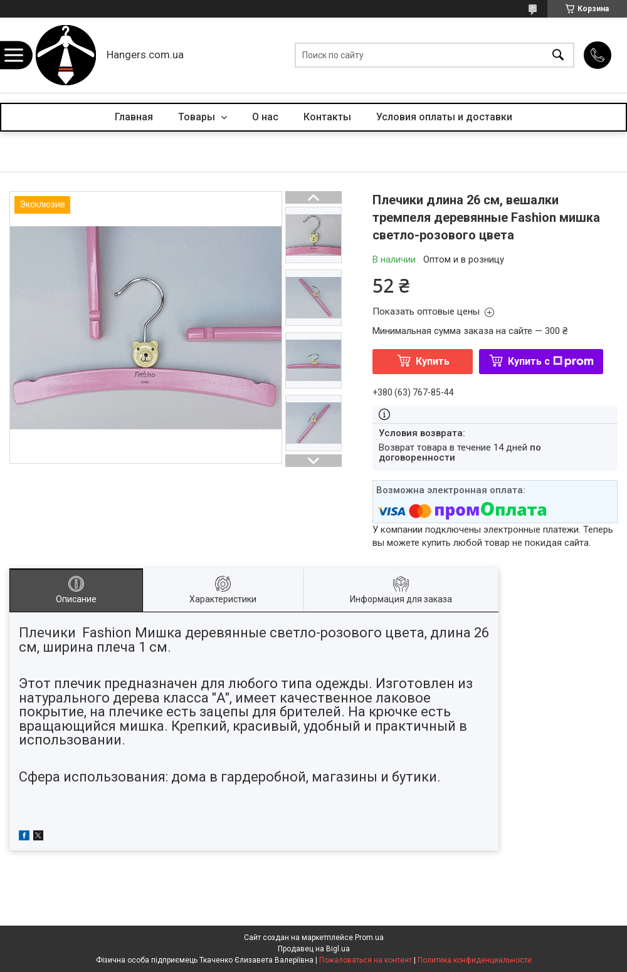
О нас (265, 117)
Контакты (327, 117)
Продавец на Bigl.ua (314, 948)
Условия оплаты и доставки (444, 117)
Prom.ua (369, 937)
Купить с (551, 361)
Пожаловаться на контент (365, 960)
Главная (134, 117)
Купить (433, 361)
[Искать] (558, 55)
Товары (198, 117)
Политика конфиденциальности (475, 960)
